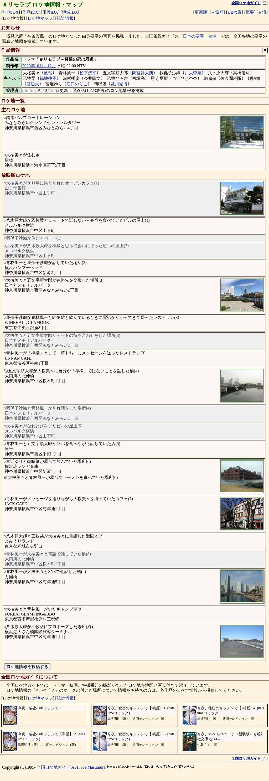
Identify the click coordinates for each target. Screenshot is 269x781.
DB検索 (234, 12)
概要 (250, 12)
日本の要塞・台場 (199, 36)
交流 (262, 12)
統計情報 (65, 18)
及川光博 (119, 84)
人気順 (217, 12)
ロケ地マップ (40, 18)
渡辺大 (33, 84)
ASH (75, 767)
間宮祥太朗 (142, 73)
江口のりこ (76, 84)
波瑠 (48, 73)
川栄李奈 (193, 73)
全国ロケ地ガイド (53, 767)
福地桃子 (48, 78)
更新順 (201, 12)
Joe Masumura (93, 767)
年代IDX (10, 12)
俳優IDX (50, 12)
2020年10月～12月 (39, 66)
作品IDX (30, 12)
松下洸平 (88, 73)
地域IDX (70, 12)
